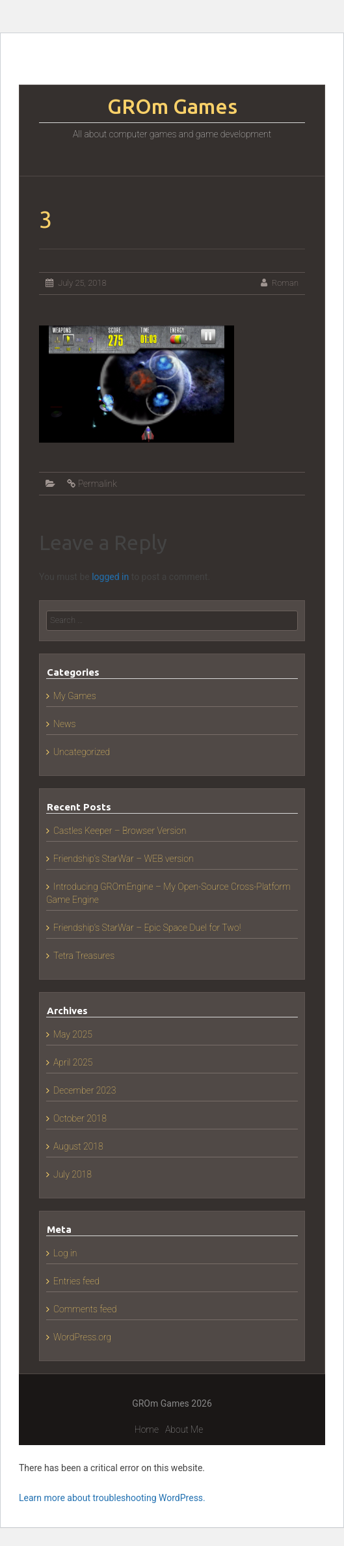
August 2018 (78, 1146)
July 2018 (72, 1174)
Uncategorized (81, 752)
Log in (65, 1253)
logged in (110, 577)
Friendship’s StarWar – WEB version (123, 858)
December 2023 (84, 1090)
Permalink (97, 483)
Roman (285, 283)
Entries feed (76, 1281)
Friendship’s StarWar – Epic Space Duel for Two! (147, 927)
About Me (184, 1429)
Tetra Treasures (83, 955)
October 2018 (80, 1118)
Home (147, 1429)
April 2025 (72, 1062)
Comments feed (84, 1309)
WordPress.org (82, 1337)
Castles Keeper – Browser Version (119, 830)
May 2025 (72, 1034)
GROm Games (172, 106)
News (64, 724)
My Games (74, 696)
